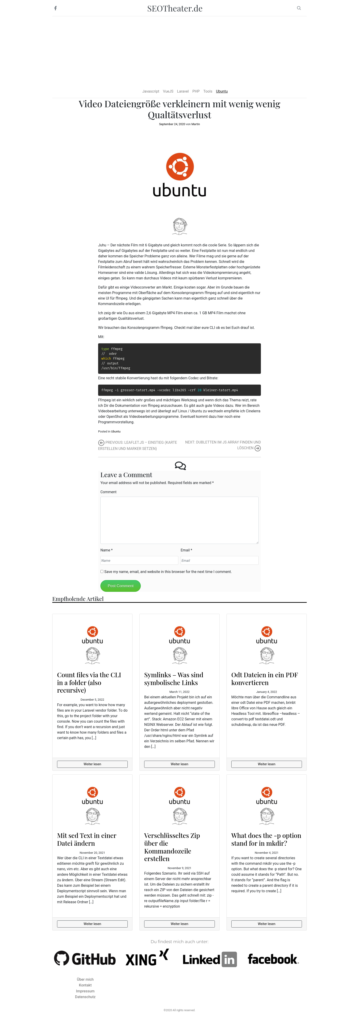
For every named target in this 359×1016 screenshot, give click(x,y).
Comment (108, 492)
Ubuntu (116, 431)
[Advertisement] (179, 51)
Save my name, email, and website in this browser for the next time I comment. (168, 572)
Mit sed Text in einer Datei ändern (86, 839)
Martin (195, 124)
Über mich (85, 979)
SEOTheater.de (174, 8)
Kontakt (85, 985)
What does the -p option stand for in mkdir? (266, 839)
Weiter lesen (92, 764)
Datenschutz (85, 997)
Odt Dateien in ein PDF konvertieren (264, 678)
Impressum (85, 991)
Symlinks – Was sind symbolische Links (173, 678)
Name (105, 550)
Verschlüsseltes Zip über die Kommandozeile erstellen (172, 847)
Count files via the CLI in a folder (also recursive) (89, 682)
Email (185, 550)
